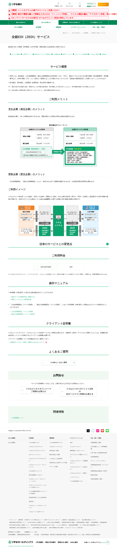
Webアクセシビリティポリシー (52, 519)
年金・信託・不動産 (96, 438)
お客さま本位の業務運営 (53, 522)
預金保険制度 (94, 522)
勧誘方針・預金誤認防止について (71, 519)
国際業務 (51, 438)
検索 (80, 6)
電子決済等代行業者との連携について (19, 525)
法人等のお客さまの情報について (36, 522)
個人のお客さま (21, 22)
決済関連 (31, 438)
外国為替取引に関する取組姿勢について (19, 527)
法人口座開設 (11, 438)
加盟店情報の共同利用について (17, 522)
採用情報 (20, 519)
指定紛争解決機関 (73, 525)
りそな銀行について (96, 22)
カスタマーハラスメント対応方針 (74, 527)
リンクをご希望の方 (61, 525)
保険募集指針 (103, 522)
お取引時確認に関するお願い (39, 527)
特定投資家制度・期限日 (82, 522)
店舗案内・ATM (58, 6)
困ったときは (69, 6)
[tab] (58, 245)
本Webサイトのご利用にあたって (33, 519)
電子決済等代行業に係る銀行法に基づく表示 (42, 525)
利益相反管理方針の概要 (68, 522)
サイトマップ (12, 519)
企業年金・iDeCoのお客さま (71, 22)
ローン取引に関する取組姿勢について (90, 525)
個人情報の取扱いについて (89, 519)
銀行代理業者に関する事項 (56, 527)
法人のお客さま (46, 22)
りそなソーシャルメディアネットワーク (19, 430)
